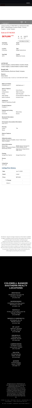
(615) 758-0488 (16, 331)
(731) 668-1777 (16, 365)
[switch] (22, 22)
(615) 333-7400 (16, 323)
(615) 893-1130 (16, 306)
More (28, 3)
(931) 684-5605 (16, 340)
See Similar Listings (24, 41)
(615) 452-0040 (16, 357)
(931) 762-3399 (16, 348)
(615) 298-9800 (16, 314)
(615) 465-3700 (16, 297)
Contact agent (5, 23)
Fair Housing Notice (20, 401)
